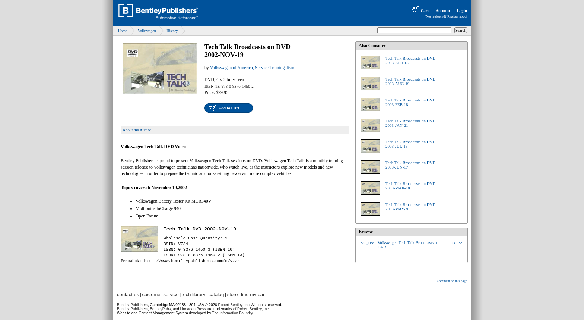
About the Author (137, 130)
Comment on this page (452, 281)
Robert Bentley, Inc (233, 305)
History (172, 31)
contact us (128, 294)
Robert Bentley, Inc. (253, 309)
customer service (160, 294)
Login (462, 10)
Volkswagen (147, 31)
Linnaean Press (193, 309)
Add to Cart (228, 108)
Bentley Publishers (132, 305)
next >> (456, 242)
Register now (456, 16)
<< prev (367, 242)
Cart (419, 10)
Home (122, 31)
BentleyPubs (160, 309)
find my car (253, 294)
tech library (194, 294)
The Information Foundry (232, 313)
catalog (216, 294)
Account (442, 10)
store (232, 294)
